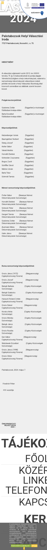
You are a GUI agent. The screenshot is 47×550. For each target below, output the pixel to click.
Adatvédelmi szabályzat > (20, 546)
